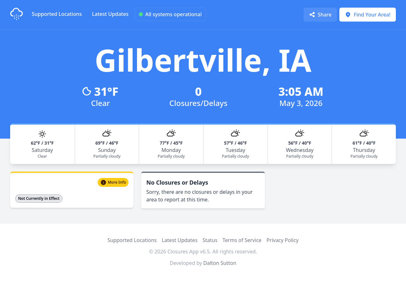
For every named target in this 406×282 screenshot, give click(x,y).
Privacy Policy (282, 240)
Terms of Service (241, 240)
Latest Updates (110, 13)
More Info (113, 182)
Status (210, 240)
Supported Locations (57, 13)
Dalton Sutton (219, 262)
